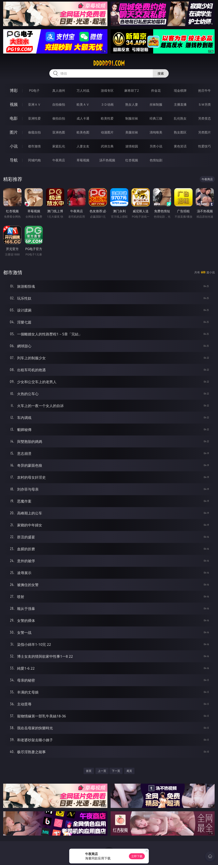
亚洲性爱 (34, 118)
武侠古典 (107, 146)
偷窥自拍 (34, 132)
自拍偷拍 (58, 104)
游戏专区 (107, 90)
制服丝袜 (131, 118)
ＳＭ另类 (204, 104)
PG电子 (34, 90)
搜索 (161, 73)
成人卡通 (83, 118)
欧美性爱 (107, 118)
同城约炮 (34, 160)
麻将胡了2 (131, 90)
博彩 (14, 90)
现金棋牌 (180, 90)
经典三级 (156, 118)
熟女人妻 (131, 104)
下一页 (116, 771)
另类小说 (156, 146)
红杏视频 (131, 160)
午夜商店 (58, 160)
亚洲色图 (58, 132)
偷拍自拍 (58, 118)
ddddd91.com (109, 63)
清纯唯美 (156, 132)
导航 (14, 160)
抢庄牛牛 (204, 90)
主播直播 (180, 104)
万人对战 (83, 90)
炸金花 (156, 90)
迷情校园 (131, 146)
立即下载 (136, 856)
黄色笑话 (180, 146)
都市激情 (34, 146)
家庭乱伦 (58, 146)
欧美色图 (83, 132)
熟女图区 (180, 132)
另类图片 (204, 132)
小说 (14, 146)
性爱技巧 (204, 146)
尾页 (129, 771)
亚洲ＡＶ (34, 104)
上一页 (102, 771)
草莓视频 (83, 160)
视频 (14, 104)
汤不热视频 (107, 160)
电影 (14, 118)
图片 (14, 132)
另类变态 (204, 118)
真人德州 (58, 90)
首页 (88, 771)
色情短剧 (156, 160)
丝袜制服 (156, 104)
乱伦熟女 (180, 118)
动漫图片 (107, 132)
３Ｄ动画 (107, 104)
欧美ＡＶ (83, 104)
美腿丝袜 (131, 132)
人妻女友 (83, 146)
